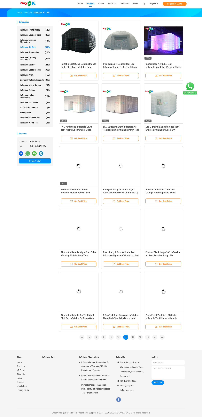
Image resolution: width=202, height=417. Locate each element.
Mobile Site (22, 386)
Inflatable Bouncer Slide (35, 35)
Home (19, 362)
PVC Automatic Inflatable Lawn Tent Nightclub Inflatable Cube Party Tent (76, 129)
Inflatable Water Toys (35, 122)
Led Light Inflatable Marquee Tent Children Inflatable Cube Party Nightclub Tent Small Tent (162, 129)
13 (140, 337)
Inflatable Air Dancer (35, 102)
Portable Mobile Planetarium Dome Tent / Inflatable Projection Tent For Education (95, 389)
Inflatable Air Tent (35, 47)
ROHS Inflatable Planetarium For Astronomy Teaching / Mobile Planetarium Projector (95, 366)
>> (162, 337)
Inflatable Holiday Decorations (35, 96)
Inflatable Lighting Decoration (35, 58)
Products (21, 366)
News (19, 378)
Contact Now (35, 161)
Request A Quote (174, 4)
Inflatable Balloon (35, 90)
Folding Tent (35, 112)
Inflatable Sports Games (35, 69)
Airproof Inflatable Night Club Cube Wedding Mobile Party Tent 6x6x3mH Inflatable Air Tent (78, 255)
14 (147, 337)
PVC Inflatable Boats (35, 107)
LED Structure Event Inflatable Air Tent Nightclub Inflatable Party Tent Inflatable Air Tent (121, 129)
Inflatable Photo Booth (35, 29)
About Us (21, 374)
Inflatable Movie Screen (35, 85)
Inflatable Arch (35, 74)
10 (118, 337)
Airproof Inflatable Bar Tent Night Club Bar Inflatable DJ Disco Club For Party (77, 318)
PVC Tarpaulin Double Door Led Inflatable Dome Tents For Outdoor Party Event (120, 67)
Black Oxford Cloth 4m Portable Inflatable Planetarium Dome (95, 377)
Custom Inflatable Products (35, 80)
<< (82, 337)
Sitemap (20, 382)
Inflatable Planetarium (35, 52)
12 (133, 337)
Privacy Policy (23, 390)
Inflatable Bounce (35, 64)
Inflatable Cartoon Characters (35, 41)
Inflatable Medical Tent (35, 117)
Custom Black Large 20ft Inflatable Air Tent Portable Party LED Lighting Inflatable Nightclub (162, 255)
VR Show (21, 370)
